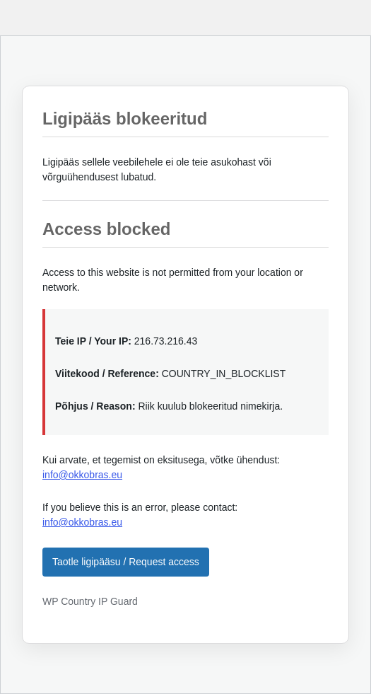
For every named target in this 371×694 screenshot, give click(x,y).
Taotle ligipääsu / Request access (125, 561)
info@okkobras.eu (82, 474)
